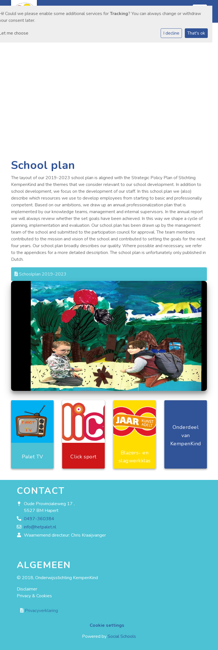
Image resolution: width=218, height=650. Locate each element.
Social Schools (122, 636)
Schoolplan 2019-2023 (40, 274)
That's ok (196, 33)
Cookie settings (107, 625)
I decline (171, 33)
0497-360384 (39, 519)
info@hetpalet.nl (40, 527)
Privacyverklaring (39, 610)
